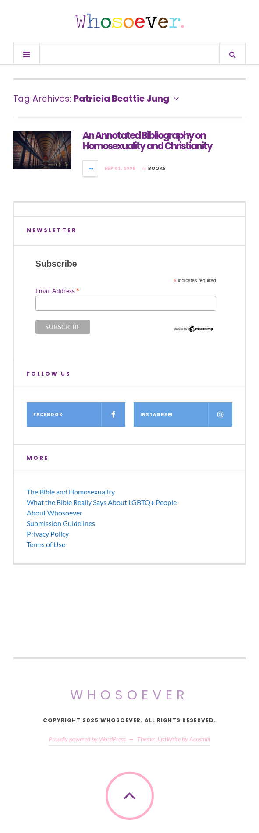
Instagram (186, 414)
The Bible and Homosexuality (71, 491)
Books (157, 168)
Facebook (79, 414)
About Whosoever (54, 512)
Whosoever (129, 695)
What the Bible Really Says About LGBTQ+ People (102, 502)
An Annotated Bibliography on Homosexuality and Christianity (147, 141)
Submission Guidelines (61, 523)
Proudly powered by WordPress (87, 739)
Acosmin (199, 739)
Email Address (57, 290)
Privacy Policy (48, 533)
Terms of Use (46, 544)
